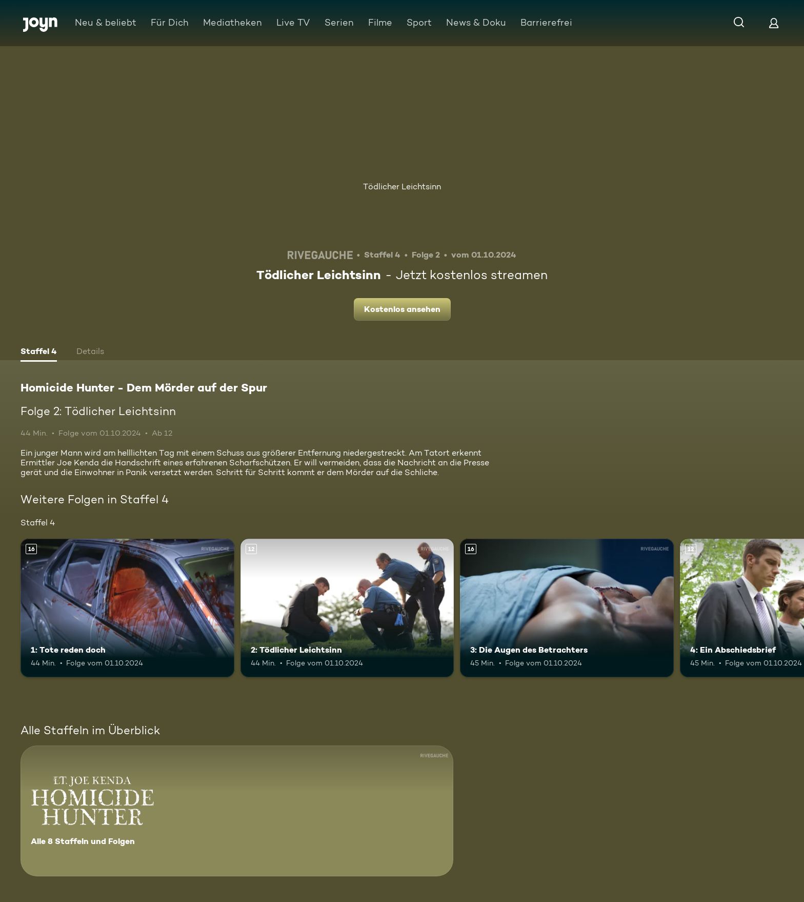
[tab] (38, 352)
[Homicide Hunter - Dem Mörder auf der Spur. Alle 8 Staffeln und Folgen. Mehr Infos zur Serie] (237, 811)
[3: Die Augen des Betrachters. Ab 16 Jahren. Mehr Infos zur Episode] (567, 608)
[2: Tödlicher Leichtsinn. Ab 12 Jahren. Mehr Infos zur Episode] (347, 608)
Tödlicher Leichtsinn (402, 186)
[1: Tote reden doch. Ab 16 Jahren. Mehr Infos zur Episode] (127, 608)
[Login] (773, 23)
